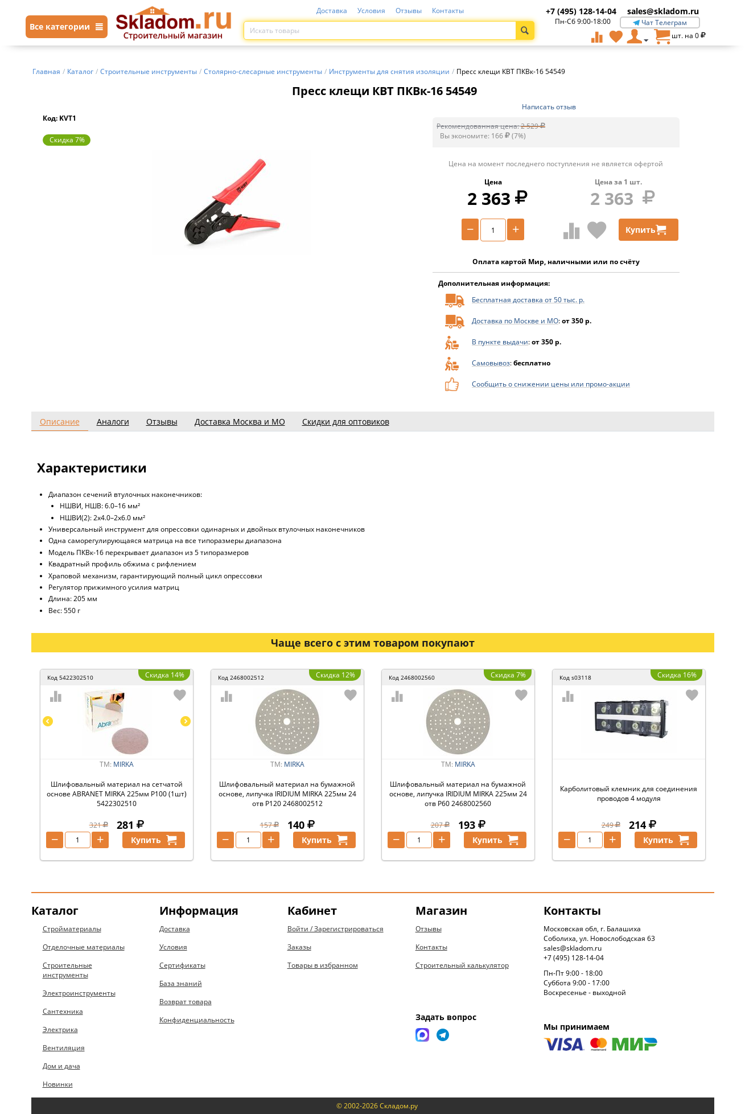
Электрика (60, 1029)
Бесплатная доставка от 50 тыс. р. (528, 300)
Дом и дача (61, 1066)
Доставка (331, 10)
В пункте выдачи (500, 342)
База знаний (180, 983)
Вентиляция (64, 1048)
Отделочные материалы (84, 947)
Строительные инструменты (67, 970)
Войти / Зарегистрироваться (335, 929)
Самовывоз (491, 363)
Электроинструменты (79, 993)
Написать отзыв (549, 107)
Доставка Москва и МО (240, 421)
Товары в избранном (322, 965)
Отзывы (409, 10)
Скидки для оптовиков (345, 421)
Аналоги (113, 421)
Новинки (58, 1084)
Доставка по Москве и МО (515, 321)
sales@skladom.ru (663, 11)
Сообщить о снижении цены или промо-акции (551, 384)
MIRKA (123, 764)
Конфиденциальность (196, 1020)
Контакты (448, 10)
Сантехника (63, 1011)
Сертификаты (182, 965)
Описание (60, 421)
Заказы (299, 947)
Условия (371, 10)
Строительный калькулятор (462, 965)
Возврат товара (185, 1001)
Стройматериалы (72, 929)
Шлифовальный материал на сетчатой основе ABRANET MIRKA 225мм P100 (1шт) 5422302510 (117, 793)
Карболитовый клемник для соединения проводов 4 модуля (628, 793)
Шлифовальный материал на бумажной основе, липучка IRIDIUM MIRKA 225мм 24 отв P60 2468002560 (458, 793)
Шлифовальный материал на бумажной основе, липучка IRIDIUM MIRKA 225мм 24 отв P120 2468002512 (287, 793)
